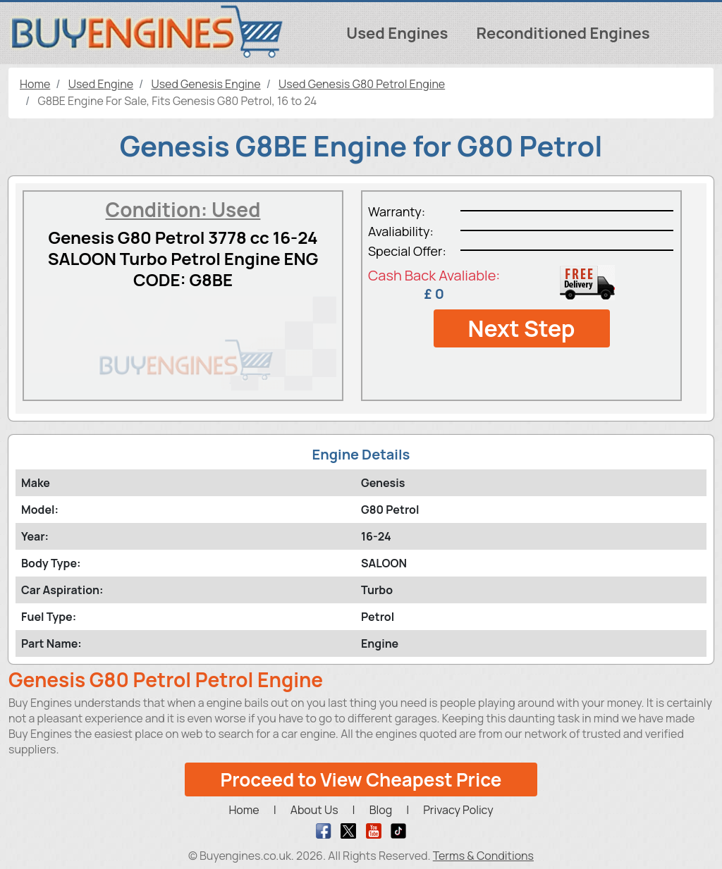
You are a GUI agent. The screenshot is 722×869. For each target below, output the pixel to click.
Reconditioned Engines (562, 33)
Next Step (521, 328)
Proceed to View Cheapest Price (361, 779)
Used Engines (397, 33)
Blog (380, 810)
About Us (314, 810)
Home (243, 810)
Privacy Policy (458, 810)
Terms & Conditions (483, 855)
